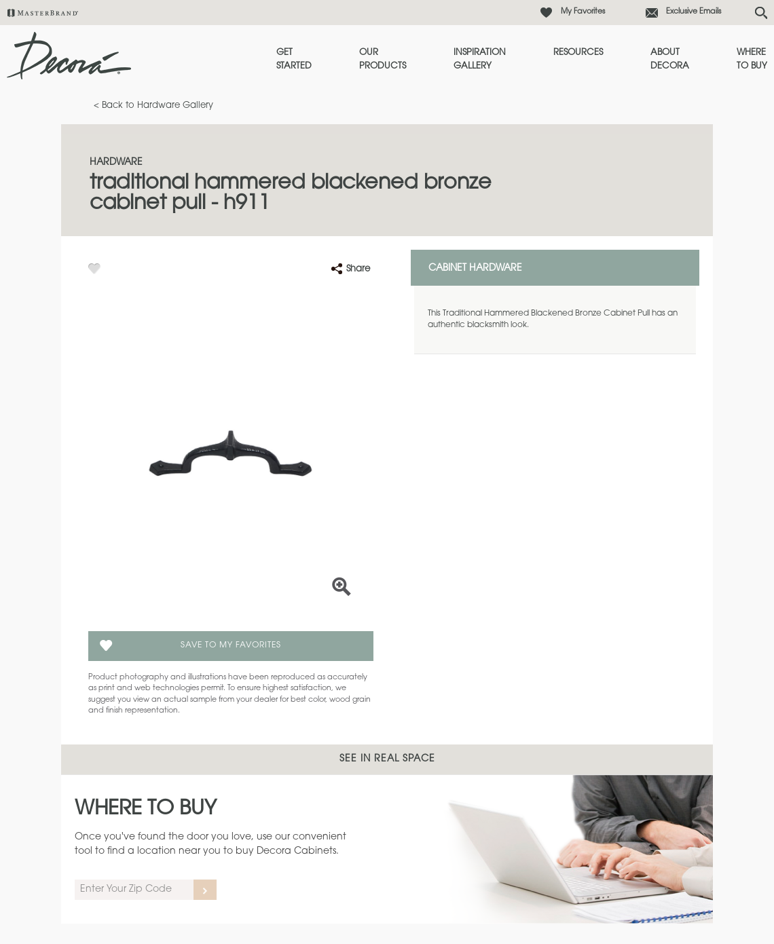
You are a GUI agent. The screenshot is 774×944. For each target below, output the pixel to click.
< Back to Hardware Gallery (153, 105)
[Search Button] (761, 13)
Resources (578, 52)
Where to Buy (752, 59)
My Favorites (583, 12)
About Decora (669, 59)
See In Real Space (387, 759)
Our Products (382, 59)
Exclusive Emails (693, 12)
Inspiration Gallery (480, 59)
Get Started (294, 59)
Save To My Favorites (231, 645)
